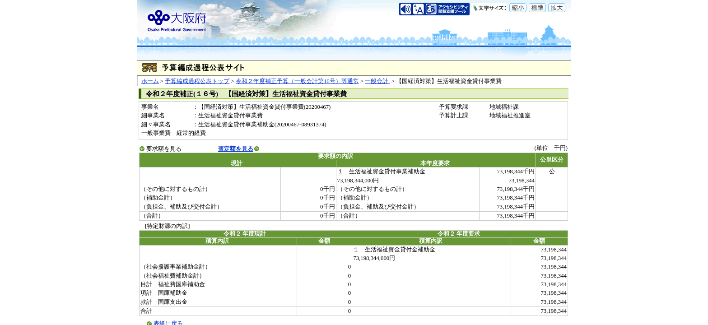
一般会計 (377, 81)
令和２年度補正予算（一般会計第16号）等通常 (297, 81)
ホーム (150, 81)
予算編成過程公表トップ (197, 81)
